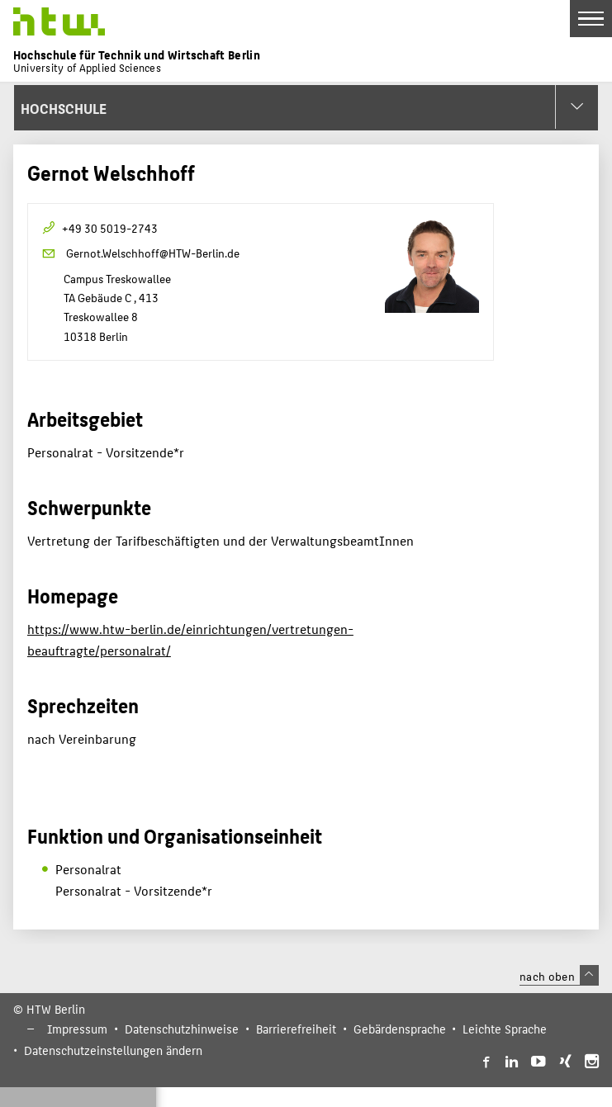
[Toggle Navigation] (591, 18)
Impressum (77, 1028)
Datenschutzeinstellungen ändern (113, 1050)
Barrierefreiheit (296, 1028)
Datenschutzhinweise (182, 1028)
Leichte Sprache (505, 1028)
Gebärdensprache (399, 1028)
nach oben (559, 976)
